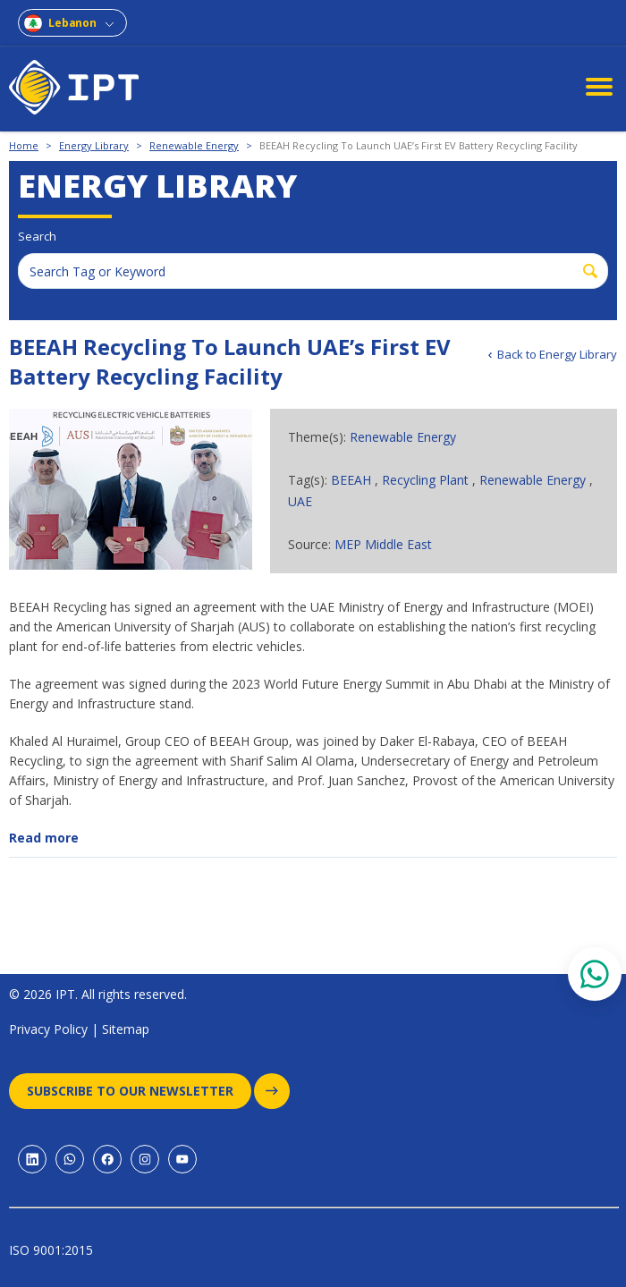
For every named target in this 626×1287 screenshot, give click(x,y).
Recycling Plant (425, 479)
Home (23, 145)
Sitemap (125, 1028)
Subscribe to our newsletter (139, 1091)
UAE (300, 501)
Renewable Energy (194, 145)
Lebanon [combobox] (72, 22)
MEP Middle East (383, 544)
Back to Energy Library (557, 354)
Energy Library (94, 145)
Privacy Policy (48, 1028)
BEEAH (351, 479)
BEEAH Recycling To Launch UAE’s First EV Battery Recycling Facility (418, 145)
